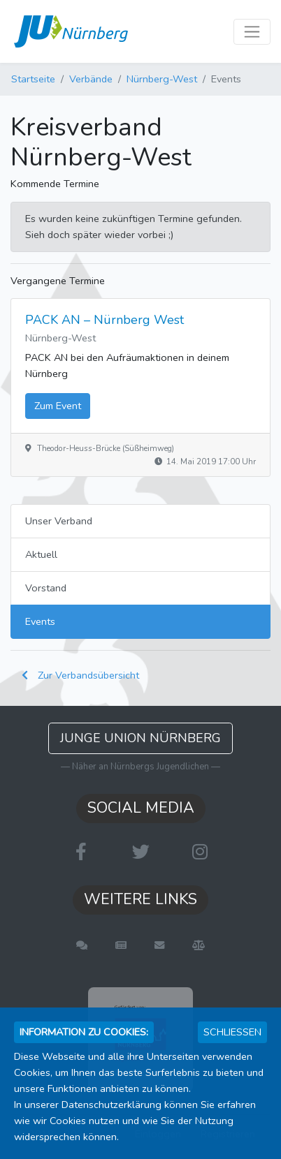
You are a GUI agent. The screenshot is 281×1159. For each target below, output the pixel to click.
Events (40, 621)
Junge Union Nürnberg (140, 738)
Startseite (33, 79)
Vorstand (45, 588)
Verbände (91, 79)
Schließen (232, 1032)
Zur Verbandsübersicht (80, 675)
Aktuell (41, 554)
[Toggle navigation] (252, 32)
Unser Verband (58, 521)
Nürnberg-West (162, 79)
